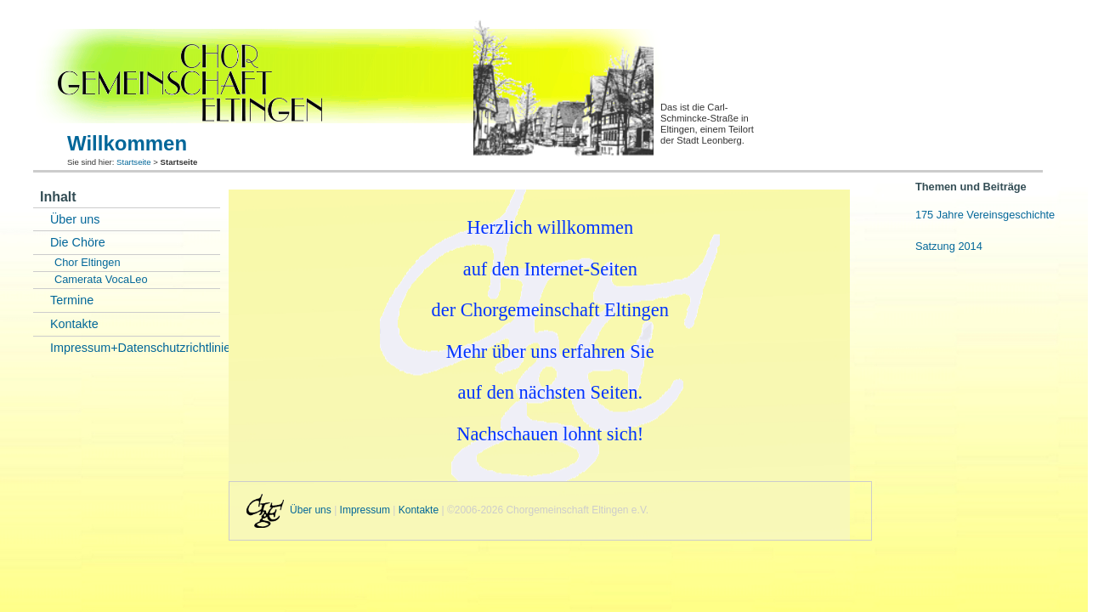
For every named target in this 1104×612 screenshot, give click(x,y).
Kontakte (74, 324)
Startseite (133, 162)
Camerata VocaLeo (101, 279)
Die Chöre (77, 242)
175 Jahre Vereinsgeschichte (985, 214)
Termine (71, 300)
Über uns (74, 219)
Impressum (365, 511)
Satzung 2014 (948, 246)
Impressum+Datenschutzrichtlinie (135, 347)
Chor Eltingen (87, 262)
